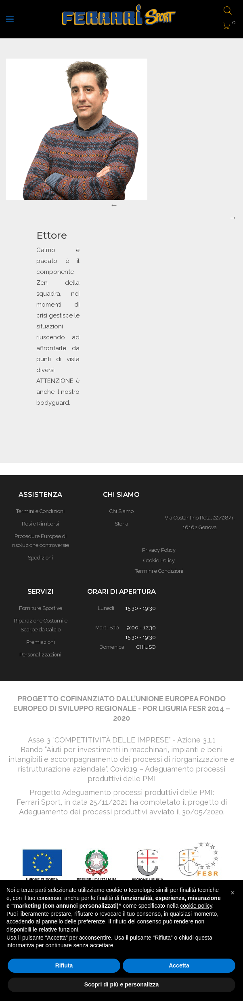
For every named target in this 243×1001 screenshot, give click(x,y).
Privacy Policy (159, 550)
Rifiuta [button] (64, 965)
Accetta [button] (179, 965)
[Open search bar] (228, 11)
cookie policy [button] (196, 905)
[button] (232, 892)
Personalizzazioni (40, 655)
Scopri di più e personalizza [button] (121, 984)
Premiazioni (40, 642)
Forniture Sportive (40, 608)
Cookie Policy (159, 560)
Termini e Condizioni (159, 571)
